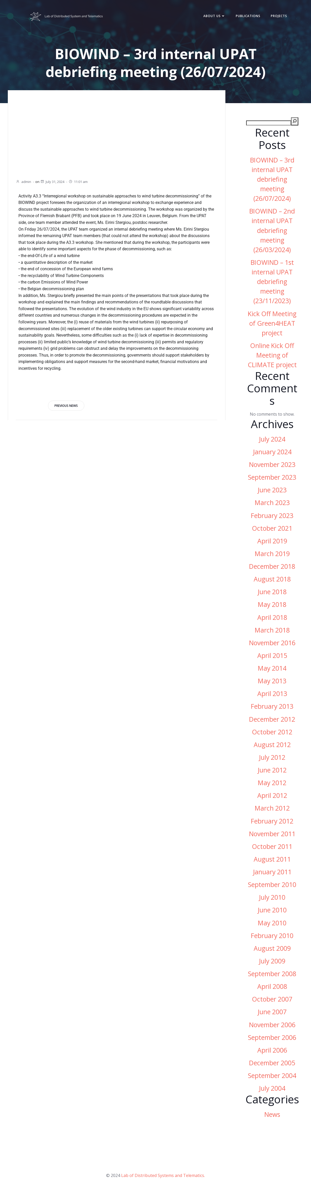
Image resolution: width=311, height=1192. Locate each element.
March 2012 (272, 808)
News (272, 1114)
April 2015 (272, 655)
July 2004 (272, 1088)
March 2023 (272, 502)
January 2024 (272, 452)
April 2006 (272, 1050)
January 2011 (272, 872)
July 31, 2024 (52, 181)
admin (23, 181)
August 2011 (272, 859)
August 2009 (272, 948)
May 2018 (272, 604)
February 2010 (272, 935)
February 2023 (272, 515)
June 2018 (272, 591)
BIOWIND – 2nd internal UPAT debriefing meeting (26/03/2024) (272, 230)
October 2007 (272, 999)
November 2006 (272, 1024)
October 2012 (272, 732)
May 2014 (272, 668)
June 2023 (272, 490)
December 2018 (272, 566)
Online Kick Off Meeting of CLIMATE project (272, 355)
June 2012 (272, 770)
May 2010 (272, 923)
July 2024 (272, 439)
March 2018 (272, 630)
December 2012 (272, 719)
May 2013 (272, 681)
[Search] (294, 121)
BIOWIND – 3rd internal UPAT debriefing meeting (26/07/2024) (272, 179)
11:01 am (78, 181)
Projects (279, 16)
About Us (214, 16)
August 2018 (272, 579)
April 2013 (272, 693)
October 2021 (272, 528)
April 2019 (272, 541)
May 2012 (272, 782)
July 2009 (272, 961)
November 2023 (272, 464)
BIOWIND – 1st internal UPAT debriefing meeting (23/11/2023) (272, 281)
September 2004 (272, 1075)
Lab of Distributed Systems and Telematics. (163, 1175)
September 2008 (272, 973)
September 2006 (272, 1037)
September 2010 (272, 884)
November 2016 (272, 642)
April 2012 (272, 795)
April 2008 (272, 986)
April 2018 (272, 617)
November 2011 (272, 833)
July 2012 (272, 757)
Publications (248, 16)
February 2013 (272, 706)
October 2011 (272, 846)
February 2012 (272, 821)
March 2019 (272, 553)
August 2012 (272, 744)
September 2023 (272, 477)
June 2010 (272, 910)
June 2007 (272, 1011)
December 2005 (272, 1063)
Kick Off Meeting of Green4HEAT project (272, 323)
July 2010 (272, 897)
